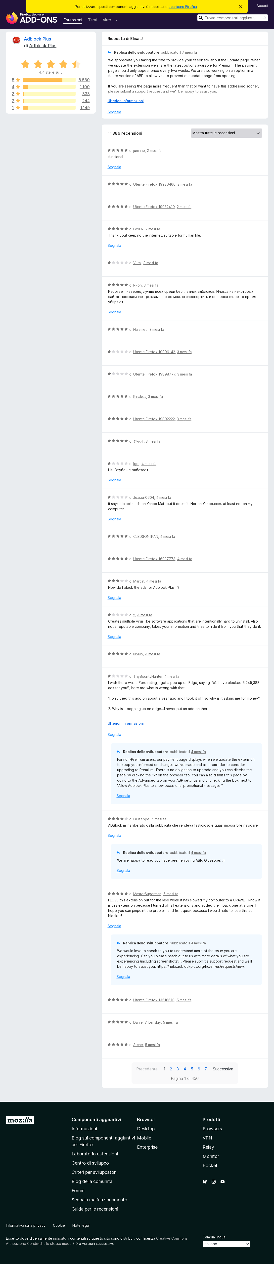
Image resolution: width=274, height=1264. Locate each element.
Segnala (114, 112)
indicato (59, 1238)
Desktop (146, 1128)
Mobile (144, 1137)
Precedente (147, 1068)
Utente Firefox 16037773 (154, 559)
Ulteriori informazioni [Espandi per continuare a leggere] (126, 101)
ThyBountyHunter (147, 676)
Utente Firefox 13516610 (154, 1000)
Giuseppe (141, 819)
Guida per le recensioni (95, 1209)
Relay (208, 1147)
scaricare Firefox (183, 6)
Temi (92, 19)
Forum (78, 1190)
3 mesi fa (150, 263)
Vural (137, 263)
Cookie (59, 1225)
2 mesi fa (154, 150)
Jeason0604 (143, 497)
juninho (139, 150)
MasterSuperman (147, 894)
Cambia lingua (214, 1237)
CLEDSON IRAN (145, 536)
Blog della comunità (92, 1181)
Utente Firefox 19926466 (154, 184)
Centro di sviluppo (90, 1163)
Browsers (212, 1128)
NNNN (138, 654)
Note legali (81, 1225)
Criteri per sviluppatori (94, 1172)
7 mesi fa (189, 52)
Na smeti (140, 329)
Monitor (211, 1156)
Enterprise (147, 1147)
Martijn (138, 581)
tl (134, 615)
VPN (207, 1137)
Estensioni (72, 19)
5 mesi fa (170, 894)
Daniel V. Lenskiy (147, 1022)
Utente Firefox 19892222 (154, 419)
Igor (136, 464)
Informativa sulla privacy (26, 1225)
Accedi (262, 5)
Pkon (137, 285)
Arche (138, 1045)
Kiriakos (139, 396)
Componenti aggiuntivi (96, 1119)
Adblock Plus (37, 39)
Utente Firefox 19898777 (154, 374)
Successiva (223, 1068)
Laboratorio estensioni (95, 1153)
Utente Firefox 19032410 (154, 207)
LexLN (138, 229)
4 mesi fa (148, 464)
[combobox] (232, 17)
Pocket (210, 1165)
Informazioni (84, 1128)
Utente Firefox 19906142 (154, 352)
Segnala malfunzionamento (99, 1199)
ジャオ (138, 441)
